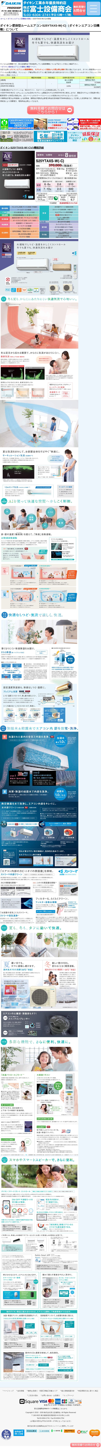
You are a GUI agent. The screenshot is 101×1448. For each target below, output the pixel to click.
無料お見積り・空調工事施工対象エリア (43, 1391)
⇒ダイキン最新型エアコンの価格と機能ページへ (18, 67)
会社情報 (20, 1391)
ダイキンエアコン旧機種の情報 (19, 19)
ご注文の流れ (33, 1395)
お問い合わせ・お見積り (51, 1395)
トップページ (69, 1395)
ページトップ (9, 1391)
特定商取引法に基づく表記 (88, 1391)
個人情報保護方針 (68, 1391)
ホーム (3, 19)
